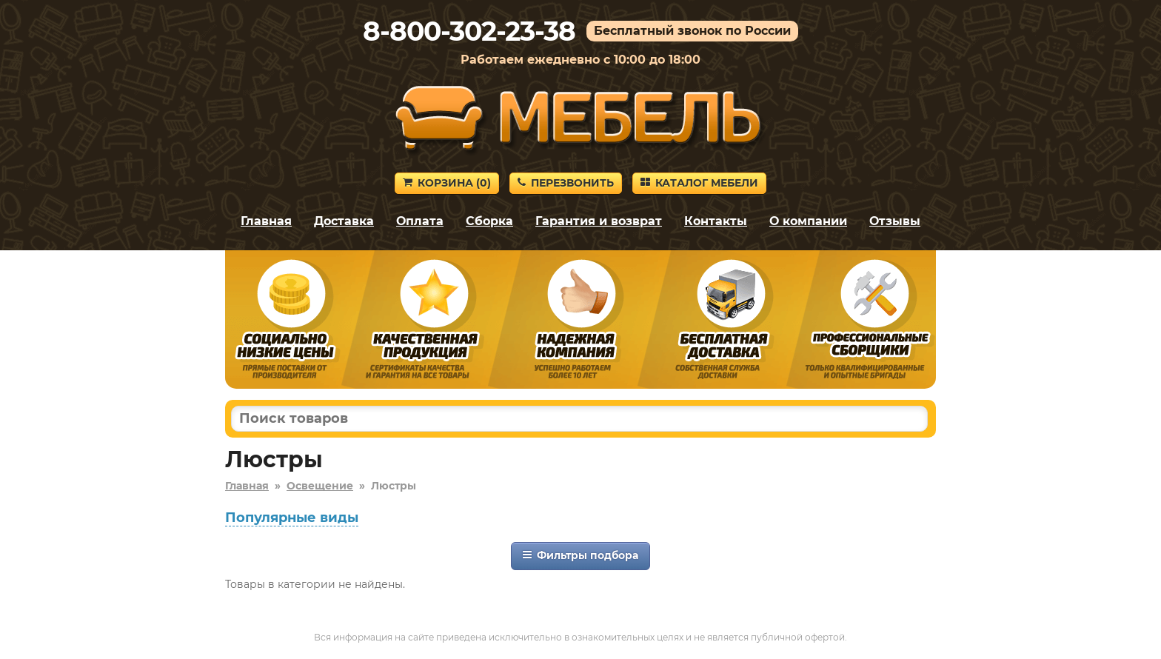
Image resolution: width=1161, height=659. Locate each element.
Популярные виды (291, 517)
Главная (266, 221)
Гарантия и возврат (598, 221)
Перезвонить (566, 183)
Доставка (344, 221)
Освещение (320, 485)
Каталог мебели (699, 183)
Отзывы (894, 221)
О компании (808, 221)
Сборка (489, 221)
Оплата (420, 221)
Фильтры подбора (580, 555)
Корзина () (447, 183)
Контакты (715, 221)
